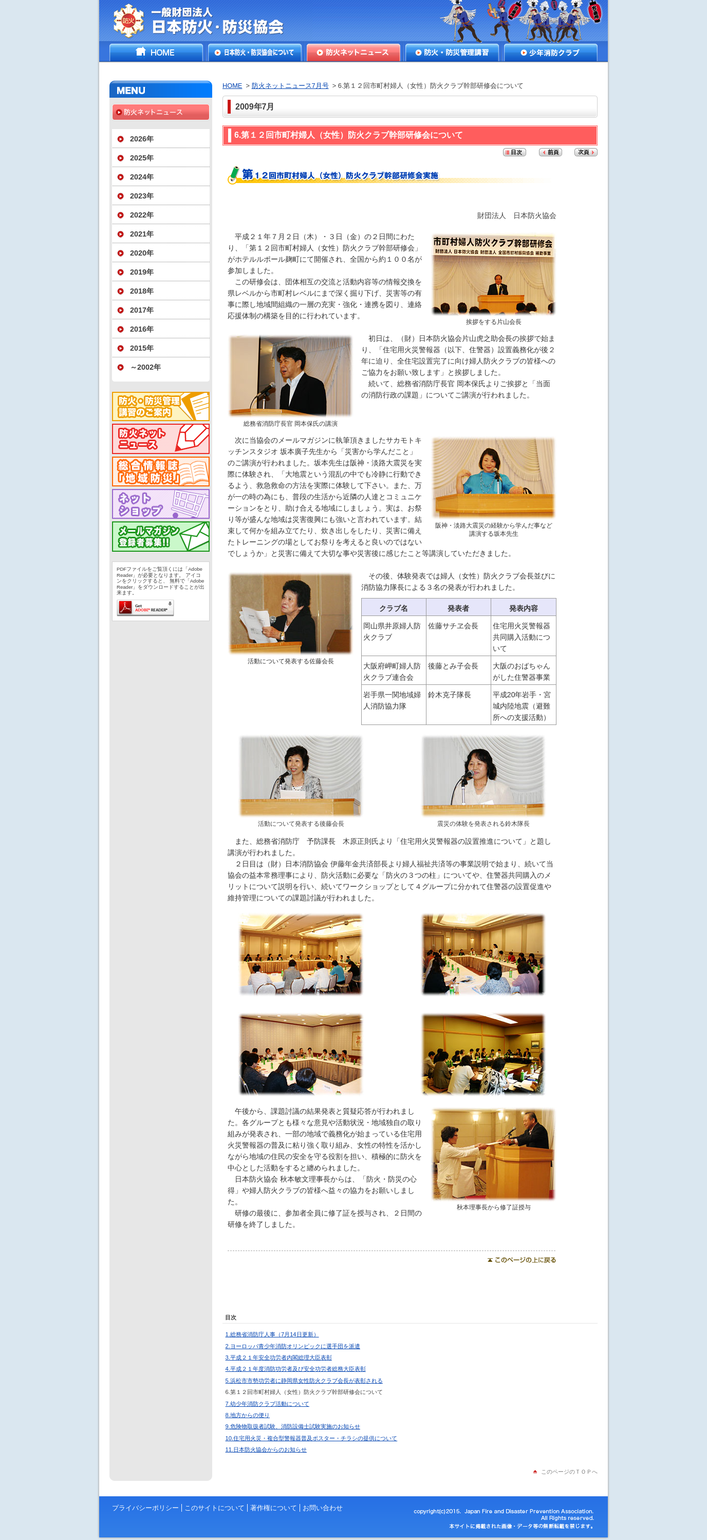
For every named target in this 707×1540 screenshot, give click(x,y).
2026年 (142, 139)
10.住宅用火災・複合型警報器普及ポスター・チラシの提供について (312, 1438)
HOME (156, 52)
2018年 (142, 291)
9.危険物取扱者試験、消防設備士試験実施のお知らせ (293, 1426)
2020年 (142, 253)
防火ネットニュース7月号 (290, 85)
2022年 (142, 215)
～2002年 (145, 367)
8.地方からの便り (248, 1415)
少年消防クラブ (551, 52)
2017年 (142, 310)
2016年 (142, 329)
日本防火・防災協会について (255, 52)
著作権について (273, 1508)
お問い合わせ (323, 1508)
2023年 (142, 196)
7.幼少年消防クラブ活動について (267, 1404)
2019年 (142, 272)
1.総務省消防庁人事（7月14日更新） (272, 1334)
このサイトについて (214, 1508)
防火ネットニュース (353, 52)
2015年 (142, 348)
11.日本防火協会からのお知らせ (266, 1449)
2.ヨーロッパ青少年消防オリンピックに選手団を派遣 (293, 1346)
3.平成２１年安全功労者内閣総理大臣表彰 (279, 1357)
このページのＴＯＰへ (569, 1472)
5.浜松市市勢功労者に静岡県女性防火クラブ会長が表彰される (304, 1381)
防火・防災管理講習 (452, 52)
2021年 (142, 234)
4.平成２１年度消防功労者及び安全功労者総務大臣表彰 (296, 1369)
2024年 (142, 177)
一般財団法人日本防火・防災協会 (205, 20)
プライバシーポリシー (145, 1508)
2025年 (142, 158)
